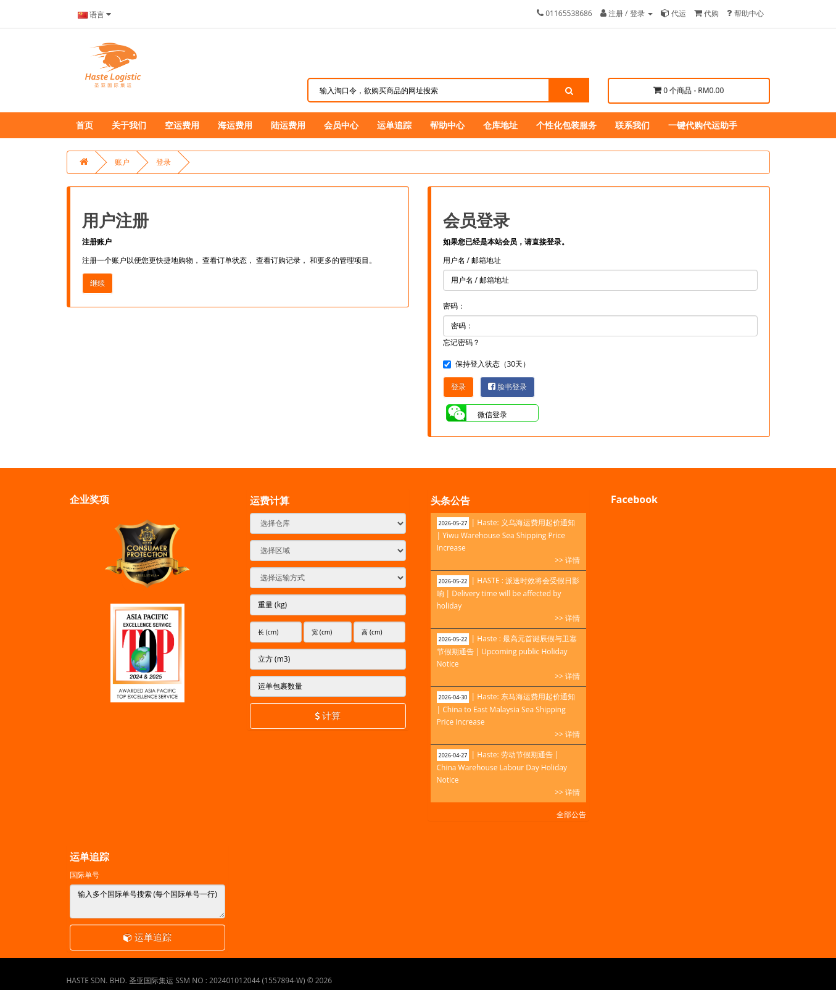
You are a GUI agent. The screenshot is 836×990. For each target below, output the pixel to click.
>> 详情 (567, 560)
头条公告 (450, 500)
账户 (122, 162)
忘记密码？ (461, 342)
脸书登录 (507, 386)
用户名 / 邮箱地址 (472, 260)
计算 (328, 715)
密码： (454, 306)
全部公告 (571, 814)
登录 (163, 162)
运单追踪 (147, 937)
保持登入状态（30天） (487, 364)
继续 (97, 283)
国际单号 (84, 875)
